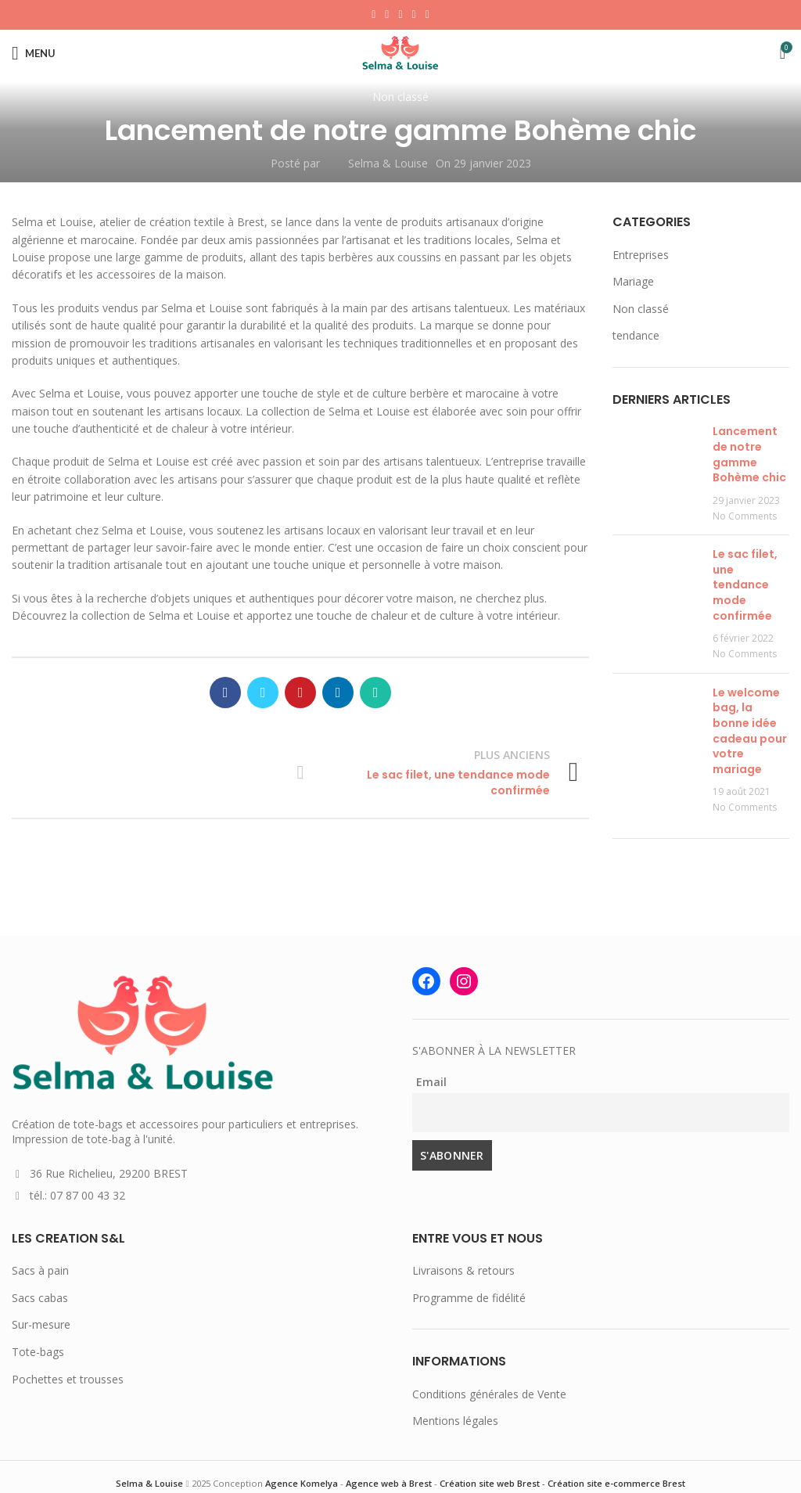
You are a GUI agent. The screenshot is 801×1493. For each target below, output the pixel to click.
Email (431, 1081)
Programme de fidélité (469, 1297)
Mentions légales (455, 1420)
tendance (635, 335)
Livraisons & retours (463, 1270)
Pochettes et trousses (68, 1379)
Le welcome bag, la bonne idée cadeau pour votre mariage (750, 731)
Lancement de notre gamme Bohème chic (749, 454)
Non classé (400, 96)
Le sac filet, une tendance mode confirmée (745, 584)
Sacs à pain (40, 1270)
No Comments (745, 516)
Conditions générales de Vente (489, 1394)
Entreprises (640, 254)
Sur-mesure (41, 1324)
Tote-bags (38, 1351)
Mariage (633, 281)
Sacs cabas (40, 1297)
